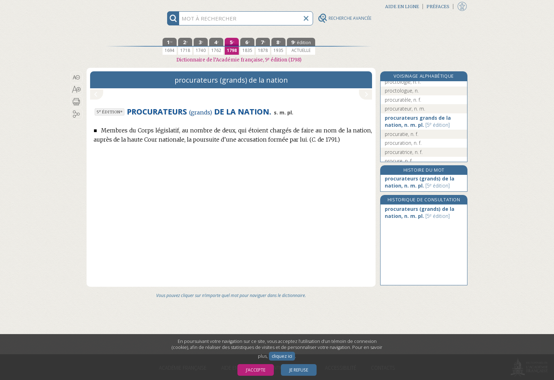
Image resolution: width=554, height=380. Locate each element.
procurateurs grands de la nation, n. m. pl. (418, 121)
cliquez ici (282, 356)
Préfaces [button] (437, 6)
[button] (76, 77)
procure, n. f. (399, 161)
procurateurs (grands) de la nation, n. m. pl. (419, 182)
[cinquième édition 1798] (232, 46)
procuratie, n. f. (401, 134)
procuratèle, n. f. (403, 99)
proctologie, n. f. (403, 81)
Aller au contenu (114, 6)
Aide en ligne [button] (402, 6)
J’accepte (255, 370)
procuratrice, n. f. (404, 152)
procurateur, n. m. (405, 108)
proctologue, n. (402, 90)
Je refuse (298, 370)
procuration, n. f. (403, 142)
